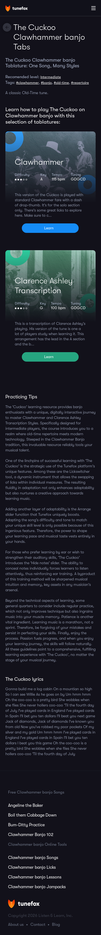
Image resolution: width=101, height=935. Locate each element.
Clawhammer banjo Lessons (34, 877)
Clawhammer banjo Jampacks (37, 886)
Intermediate (50, 77)
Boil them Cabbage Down (32, 815)
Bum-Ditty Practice (26, 824)
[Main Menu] (93, 8)
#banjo (46, 83)
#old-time (61, 83)
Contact (37, 924)
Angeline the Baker (25, 805)
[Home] (21, 8)
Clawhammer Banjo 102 (30, 834)
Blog (56, 924)
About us (16, 924)
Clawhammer (39, 162)
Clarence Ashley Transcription (44, 285)
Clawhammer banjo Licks (32, 867)
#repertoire (80, 83)
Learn (49, 228)
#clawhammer (27, 83)
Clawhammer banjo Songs (33, 857)
